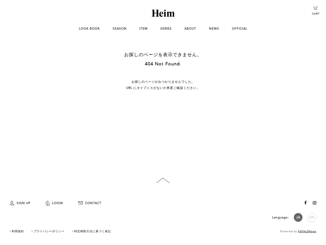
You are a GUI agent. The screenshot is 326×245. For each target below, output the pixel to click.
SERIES (166, 28)
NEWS (214, 28)
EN (312, 217)
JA (298, 217)
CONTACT (89, 203)
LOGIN (54, 203)
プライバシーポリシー (49, 231)
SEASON (120, 28)
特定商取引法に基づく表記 (92, 231)
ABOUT (190, 28)
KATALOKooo (307, 231)
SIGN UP (20, 203)
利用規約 (18, 231)
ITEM (143, 28)
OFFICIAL (239, 28)
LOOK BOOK (89, 28)
